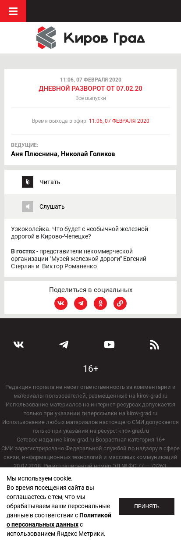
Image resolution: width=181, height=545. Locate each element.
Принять (147, 506)
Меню (13, 11)
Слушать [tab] (52, 206)
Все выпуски (90, 98)
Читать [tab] (49, 181)
